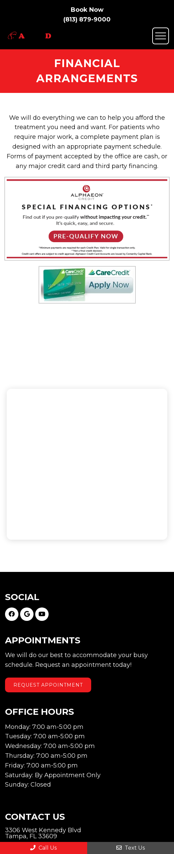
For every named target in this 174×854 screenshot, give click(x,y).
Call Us (43, 848)
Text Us (130, 848)
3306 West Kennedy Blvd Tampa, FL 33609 (43, 833)
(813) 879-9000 (87, 19)
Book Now (87, 9)
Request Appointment (48, 685)
